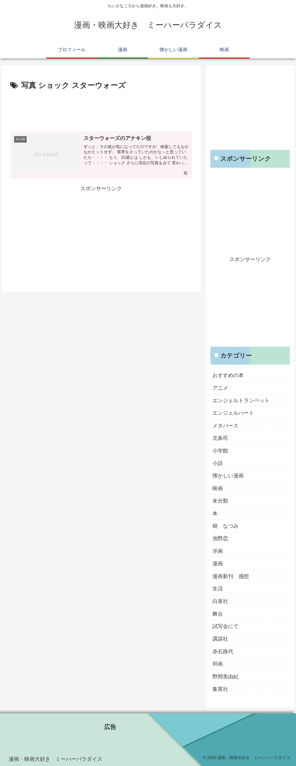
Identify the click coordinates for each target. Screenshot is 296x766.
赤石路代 (222, 651)
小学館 (220, 451)
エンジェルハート (233, 413)
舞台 (217, 614)
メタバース (225, 426)
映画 (217, 488)
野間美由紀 (225, 677)
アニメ (220, 388)
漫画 (217, 563)
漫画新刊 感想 (230, 576)
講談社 (220, 639)
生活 (217, 589)
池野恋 (220, 538)
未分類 (220, 501)
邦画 (217, 664)
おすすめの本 (228, 375)
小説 (217, 463)
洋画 (217, 551)
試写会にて (225, 626)
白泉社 (220, 601)
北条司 (220, 438)
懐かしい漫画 (228, 476)
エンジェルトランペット (241, 400)
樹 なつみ (225, 526)
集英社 (220, 689)
